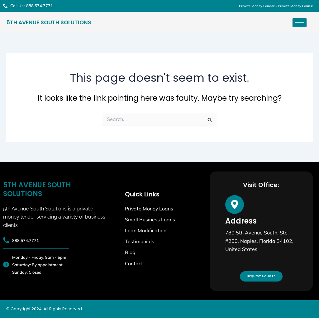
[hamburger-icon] (300, 22)
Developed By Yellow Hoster (284, 309)
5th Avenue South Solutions (47, 22)
